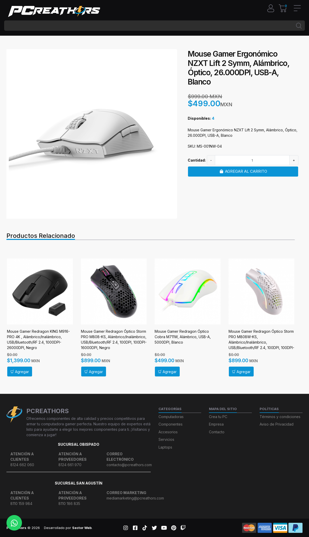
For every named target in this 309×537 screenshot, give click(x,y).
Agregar (19, 371)
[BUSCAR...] (148, 25)
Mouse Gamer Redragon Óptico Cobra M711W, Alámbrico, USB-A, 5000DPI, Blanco (183, 336)
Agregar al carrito (243, 171)
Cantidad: (197, 160)
